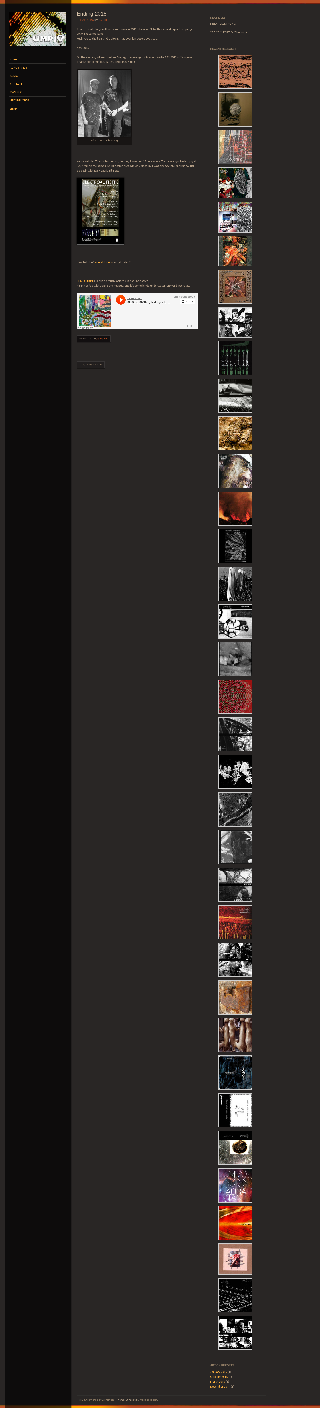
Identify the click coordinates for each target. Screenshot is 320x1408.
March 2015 (217, 1381)
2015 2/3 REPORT (90, 364)
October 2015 (219, 1376)
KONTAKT (16, 84)
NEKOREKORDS (19, 100)
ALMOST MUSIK (19, 67)
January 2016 (218, 1371)
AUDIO (14, 75)
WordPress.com (148, 1399)
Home (13, 59)
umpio (103, 20)
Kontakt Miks (103, 262)
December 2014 (220, 1386)
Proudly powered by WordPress (96, 1399)
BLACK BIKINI (85, 280)
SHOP (13, 108)
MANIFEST (16, 92)
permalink (101, 338)
